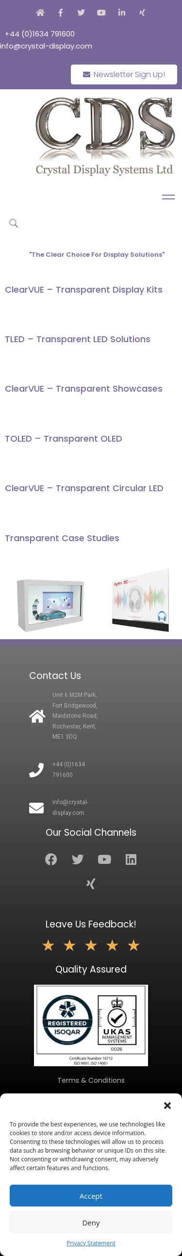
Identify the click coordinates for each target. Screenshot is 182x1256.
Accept (91, 1196)
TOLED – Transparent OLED (63, 438)
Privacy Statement (91, 1243)
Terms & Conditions (91, 1080)
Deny (90, 1222)
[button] (167, 1105)
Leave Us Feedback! (91, 924)
